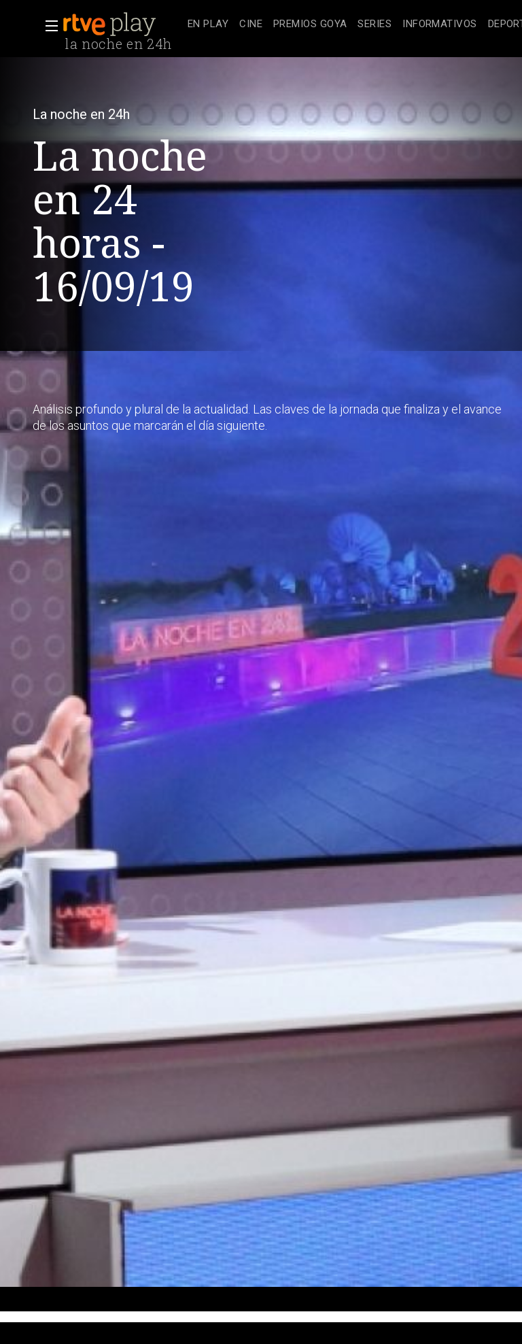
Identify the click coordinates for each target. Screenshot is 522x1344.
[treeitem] (208, 25)
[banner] (122, 24)
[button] (48, 26)
